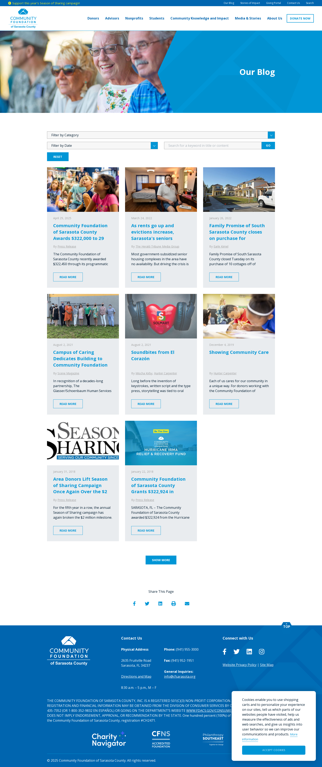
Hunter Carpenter (165, 373)
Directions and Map (136, 676)
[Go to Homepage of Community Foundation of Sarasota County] (23, 18)
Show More (161, 560)
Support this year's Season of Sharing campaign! (46, 3)
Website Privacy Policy (239, 665)
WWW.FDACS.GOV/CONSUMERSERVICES (217, 710)
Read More (68, 277)
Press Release (67, 246)
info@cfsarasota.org (180, 676)
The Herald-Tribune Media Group (157, 246)
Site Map (267, 665)
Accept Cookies (273, 750)
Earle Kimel (221, 246)
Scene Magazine (68, 373)
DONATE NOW (300, 18)
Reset (57, 157)
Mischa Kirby (144, 373)
